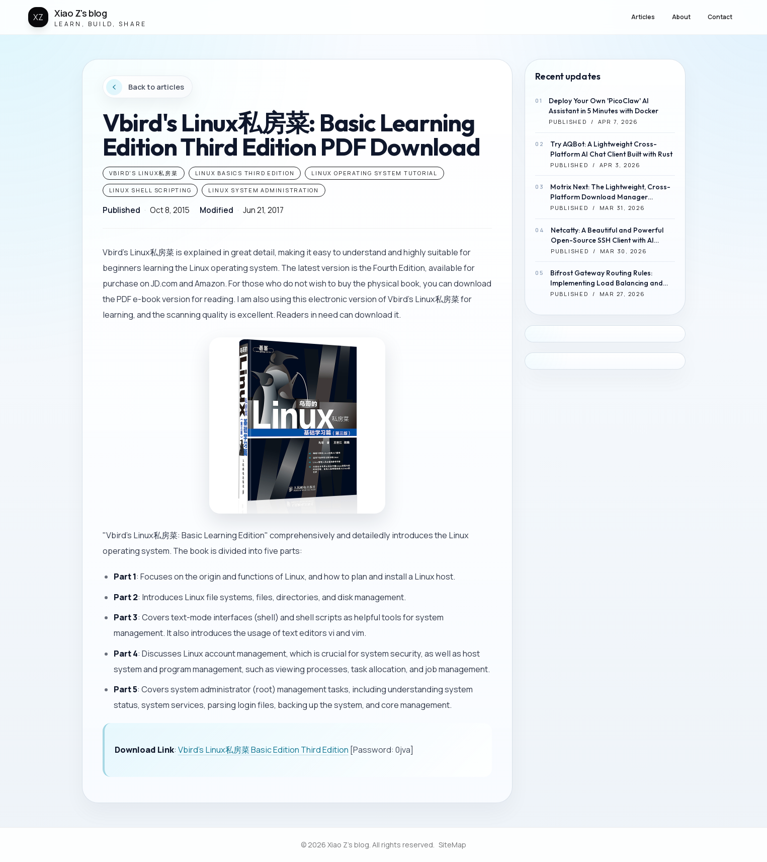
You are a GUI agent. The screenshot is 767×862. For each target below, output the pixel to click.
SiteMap (452, 844)
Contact (720, 17)
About (681, 17)
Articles (643, 17)
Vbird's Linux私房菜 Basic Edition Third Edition (263, 749)
